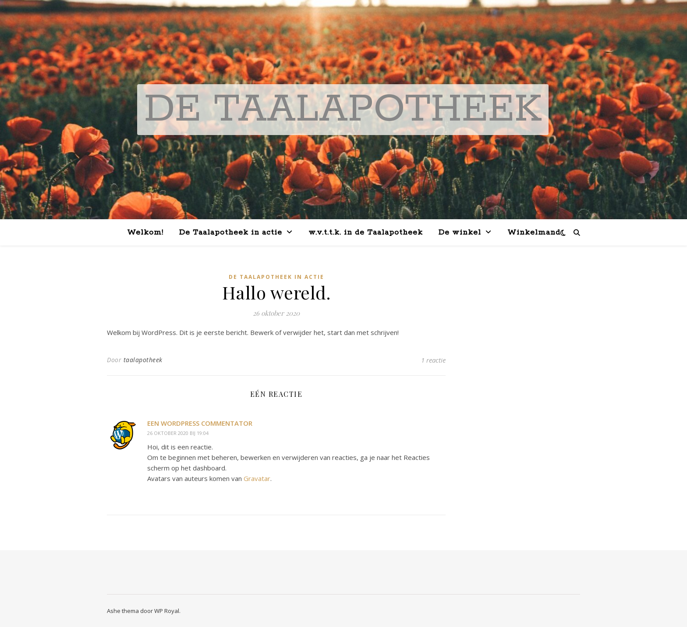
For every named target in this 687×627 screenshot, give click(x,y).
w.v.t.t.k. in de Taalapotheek (365, 232)
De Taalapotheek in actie (230, 232)
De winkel (460, 232)
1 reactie (433, 360)
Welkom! (145, 232)
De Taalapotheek (343, 110)
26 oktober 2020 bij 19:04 (178, 433)
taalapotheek (143, 360)
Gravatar (257, 478)
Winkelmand (533, 232)
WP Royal (166, 611)
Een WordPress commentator (199, 423)
